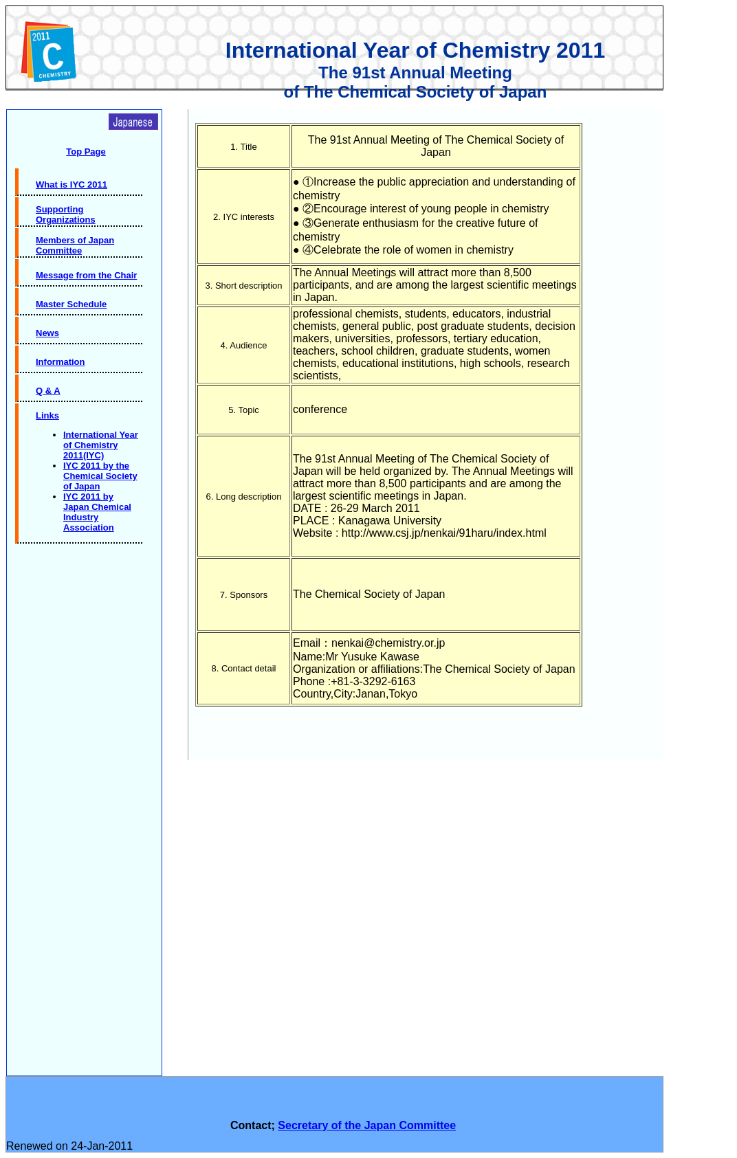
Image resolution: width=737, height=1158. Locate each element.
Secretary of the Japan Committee (367, 1125)
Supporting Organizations (66, 214)
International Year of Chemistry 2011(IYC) (100, 445)
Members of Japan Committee (75, 245)
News (47, 333)
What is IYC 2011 (71, 184)
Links (47, 415)
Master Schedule (71, 304)
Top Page (86, 151)
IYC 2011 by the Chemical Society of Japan (100, 475)
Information (60, 362)
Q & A (48, 391)
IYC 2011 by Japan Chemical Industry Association (97, 512)
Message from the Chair (86, 275)
